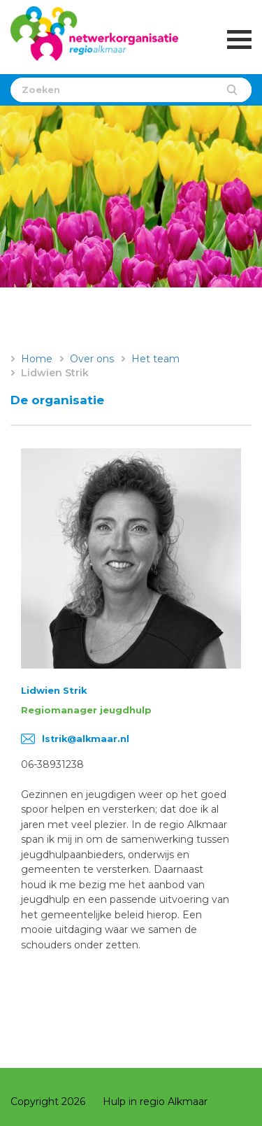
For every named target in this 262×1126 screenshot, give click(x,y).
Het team (155, 358)
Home (36, 358)
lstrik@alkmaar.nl (85, 739)
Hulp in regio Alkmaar (155, 1101)
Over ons (92, 358)
